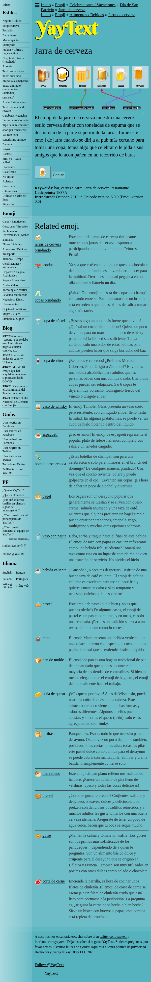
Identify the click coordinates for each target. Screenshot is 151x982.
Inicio (6, 4)
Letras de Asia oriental (15, 120)
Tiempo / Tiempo (12, 259)
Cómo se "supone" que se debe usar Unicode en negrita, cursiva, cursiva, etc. (15, 343)
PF (5, 482)
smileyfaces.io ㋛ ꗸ (14, 545)
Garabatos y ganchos (14, 115)
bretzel (47, 795)
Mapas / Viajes (11, 314)
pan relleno (51, 773)
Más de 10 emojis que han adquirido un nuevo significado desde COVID (14, 374)
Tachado (7, 30)
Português (22, 579)
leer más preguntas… (19, 538)
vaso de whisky (54, 406)
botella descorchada (50, 464)
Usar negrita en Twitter (11, 449)
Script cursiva (10, 25)
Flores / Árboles (12, 244)
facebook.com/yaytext (50, 942)
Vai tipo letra (10, 134)
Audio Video (10, 285)
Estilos (9, 12)
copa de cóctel (53, 321)
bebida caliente (54, 570)
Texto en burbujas (13, 71)
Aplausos (8, 181)
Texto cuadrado (11, 76)
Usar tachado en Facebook (12, 441)
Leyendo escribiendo (14, 295)
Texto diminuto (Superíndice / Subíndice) (11, 89)
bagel (46, 496)
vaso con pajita (54, 536)
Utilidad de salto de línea (14, 197)
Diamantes (8, 167)
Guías (8, 414)
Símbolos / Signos (13, 319)
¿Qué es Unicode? (13, 495)
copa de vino (52, 360)
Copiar (58, 175)
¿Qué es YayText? (13, 490)
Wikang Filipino (7, 585)
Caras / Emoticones (14, 221)
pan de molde (53, 660)
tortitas (47, 733)
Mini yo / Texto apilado (11, 160)
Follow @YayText (13, 553)
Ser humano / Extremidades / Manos (15, 232)
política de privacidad (131, 947)
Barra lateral (9, 35)
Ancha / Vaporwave (14, 102)
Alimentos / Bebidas (14, 249)
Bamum (7, 144)
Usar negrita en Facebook (11, 424)
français (21, 572)
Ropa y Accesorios (13, 280)
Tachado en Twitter (13, 464)
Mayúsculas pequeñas (15, 80)
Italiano (7, 579)
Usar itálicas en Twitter (11, 457)
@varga (55, 952)
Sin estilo (8, 204)
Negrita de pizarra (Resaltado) (13, 59)
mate (46, 638)
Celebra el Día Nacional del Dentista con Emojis (15, 401)
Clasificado (9, 172)
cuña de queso (53, 694)
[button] (37, 5)
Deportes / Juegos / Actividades (13, 273)
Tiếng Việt (23, 585)
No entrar (8, 176)
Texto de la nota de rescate (13, 108)
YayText (51, 973)
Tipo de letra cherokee (15, 125)
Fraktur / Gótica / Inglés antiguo (12, 51)
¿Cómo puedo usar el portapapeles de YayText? (15, 519)
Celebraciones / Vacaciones (11, 265)
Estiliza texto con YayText (12, 471)
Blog (7, 328)
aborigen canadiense (14, 130)
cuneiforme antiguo (14, 139)
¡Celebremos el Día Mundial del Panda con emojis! (15, 389)
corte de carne (53, 881)
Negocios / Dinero (13, 299)
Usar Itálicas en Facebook (11, 432)
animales (7, 239)
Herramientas (10, 304)
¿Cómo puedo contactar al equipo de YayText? (15, 531)
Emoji (8, 213)
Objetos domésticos (14, 309)
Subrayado (8, 45)
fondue (47, 265)
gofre (46, 835)
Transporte (8, 254)
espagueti (49, 434)
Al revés (7, 66)
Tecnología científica (15, 290)
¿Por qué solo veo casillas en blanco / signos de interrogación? (13, 505)
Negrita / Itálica (11, 21)
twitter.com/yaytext (113, 936)
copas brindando (48, 300)
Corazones (8, 186)
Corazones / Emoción (15, 226)
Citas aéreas (9, 191)
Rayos (6, 149)
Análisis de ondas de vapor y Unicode (13, 358)
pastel (47, 604)
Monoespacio (10, 40)
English (7, 572)
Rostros (7, 154)
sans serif (8, 97)
